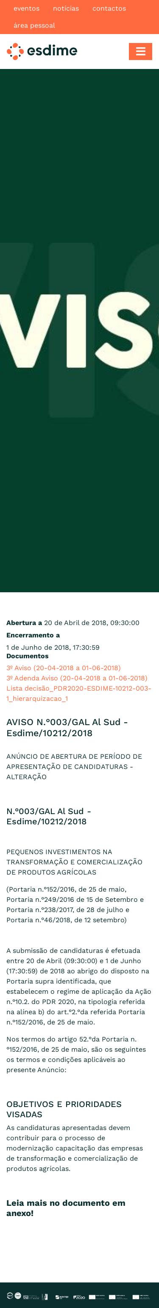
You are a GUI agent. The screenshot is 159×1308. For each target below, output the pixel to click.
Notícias (66, 8)
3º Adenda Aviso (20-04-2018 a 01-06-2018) (77, 678)
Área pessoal (34, 25)
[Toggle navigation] (140, 51)
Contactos (109, 8)
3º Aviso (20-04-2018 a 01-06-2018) (63, 668)
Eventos (26, 8)
